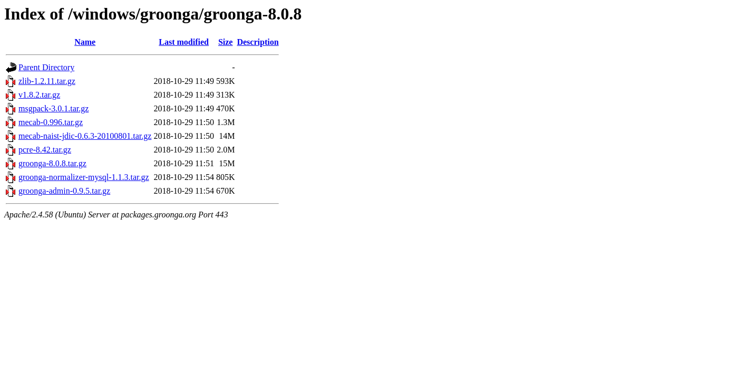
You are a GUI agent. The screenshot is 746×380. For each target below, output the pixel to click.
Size (225, 41)
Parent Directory (46, 67)
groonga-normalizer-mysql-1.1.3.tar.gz (83, 177)
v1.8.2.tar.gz (39, 94)
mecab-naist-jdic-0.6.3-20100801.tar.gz (84, 135)
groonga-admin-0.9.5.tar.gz (64, 190)
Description (257, 41)
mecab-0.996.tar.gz (50, 122)
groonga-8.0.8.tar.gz (52, 163)
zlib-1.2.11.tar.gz (46, 81)
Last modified (184, 41)
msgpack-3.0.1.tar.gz (53, 108)
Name (84, 41)
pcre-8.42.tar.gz (44, 149)
